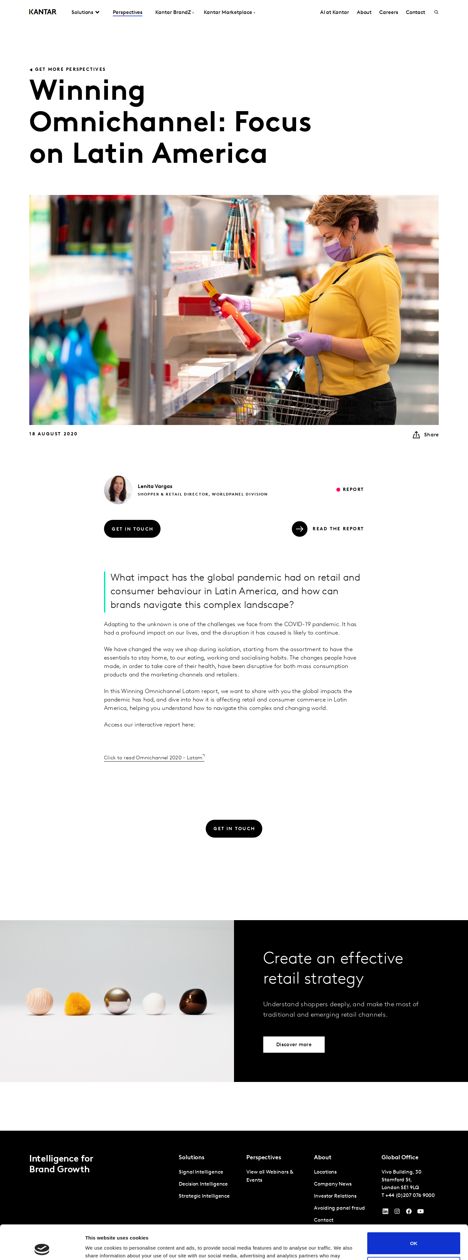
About (364, 12)
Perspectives (127, 12)
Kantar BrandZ (173, 12)
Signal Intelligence (201, 1172)
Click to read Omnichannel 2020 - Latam (153, 758)
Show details (100, 1247)
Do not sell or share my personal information (414, 1233)
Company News (333, 1184)
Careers (388, 12)
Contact (415, 12)
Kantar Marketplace (228, 12)
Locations (325, 1172)
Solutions (82, 12)
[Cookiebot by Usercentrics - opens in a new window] (42, 1247)
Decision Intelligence (203, 1184)
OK (414, 1209)
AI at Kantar (334, 12)
